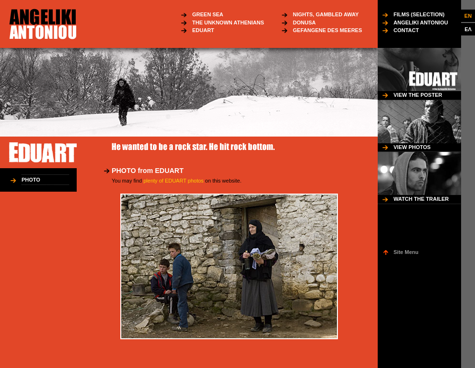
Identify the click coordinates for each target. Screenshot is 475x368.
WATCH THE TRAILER (421, 199)
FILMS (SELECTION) (419, 14)
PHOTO (31, 180)
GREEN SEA (207, 14)
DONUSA (304, 22)
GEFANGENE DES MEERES (327, 30)
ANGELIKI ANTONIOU (421, 22)
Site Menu (406, 252)
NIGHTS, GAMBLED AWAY (326, 14)
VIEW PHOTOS (412, 147)
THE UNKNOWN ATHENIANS (228, 22)
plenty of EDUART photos (173, 181)
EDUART (203, 30)
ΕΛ (468, 29)
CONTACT (406, 30)
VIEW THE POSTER (418, 95)
